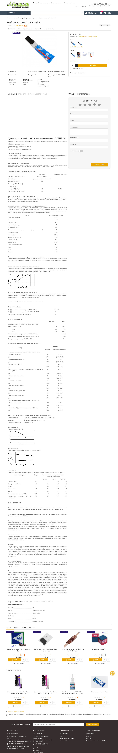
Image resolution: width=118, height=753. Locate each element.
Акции (61, 731)
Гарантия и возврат (57, 3)
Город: (72, 117)
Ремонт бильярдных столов (67, 735)
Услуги (73, 3)
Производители (64, 730)
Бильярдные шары (38, 738)
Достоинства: (74, 134)
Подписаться (92, 721)
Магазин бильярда (38, 735)
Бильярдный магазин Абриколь (41, 733)
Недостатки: (74, 141)
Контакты (35, 744)
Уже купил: (73, 148)
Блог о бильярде (37, 730)
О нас (35, 3)
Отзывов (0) (38, 28)
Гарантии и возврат (38, 748)
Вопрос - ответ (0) (49, 28)
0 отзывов (19, 25)
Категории (18, 13)
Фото (19, 28)
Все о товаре (11, 28)
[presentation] (82, 154)
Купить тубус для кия (65, 736)
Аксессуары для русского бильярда (42, 736)
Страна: (72, 111)
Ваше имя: (74, 104)
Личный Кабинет (90, 730)
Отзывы (66, 3)
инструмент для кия (18, 708)
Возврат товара (37, 745)
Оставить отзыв (99, 161)
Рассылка (88, 735)
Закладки (88, 733)
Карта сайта (36, 747)
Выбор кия (36, 731)
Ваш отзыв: (74, 124)
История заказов (90, 731)
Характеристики (27, 28)
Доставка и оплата (43, 3)
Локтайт (10, 708)
